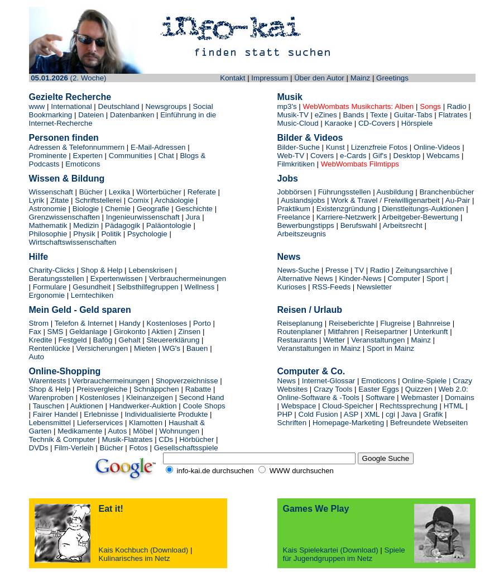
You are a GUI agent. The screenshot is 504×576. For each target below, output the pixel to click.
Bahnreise (433, 323)
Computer (404, 278)
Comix (138, 200)
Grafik (433, 414)
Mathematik (48, 225)
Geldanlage (88, 331)
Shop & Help (102, 270)
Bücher (91, 192)
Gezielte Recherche (70, 97)
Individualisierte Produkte (166, 414)
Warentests (47, 381)
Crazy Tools (333, 389)
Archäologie (174, 200)
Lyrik (37, 200)
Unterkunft (431, 331)
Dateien (91, 115)
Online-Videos (437, 147)
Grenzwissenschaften (64, 217)
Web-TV (291, 155)
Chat (166, 155)
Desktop (407, 155)
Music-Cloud (298, 123)
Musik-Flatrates (127, 439)
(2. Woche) (68, 78)
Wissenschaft (51, 192)
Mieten (145, 348)
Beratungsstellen (56, 278)
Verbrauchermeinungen (188, 278)
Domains (459, 397)
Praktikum (293, 208)
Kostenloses (166, 323)
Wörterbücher (158, 192)
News (289, 256)
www (37, 106)
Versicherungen (102, 348)
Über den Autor (319, 78)
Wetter (333, 340)
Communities (130, 155)
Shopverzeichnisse (187, 381)
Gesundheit (92, 287)
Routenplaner (299, 331)
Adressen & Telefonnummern (77, 147)
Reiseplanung (300, 323)
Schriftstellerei (98, 200)
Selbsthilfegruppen (147, 287)
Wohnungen (180, 431)
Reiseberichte (352, 323)
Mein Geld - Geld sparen (80, 310)
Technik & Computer (62, 439)
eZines (326, 115)
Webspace (298, 406)
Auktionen (86, 406)
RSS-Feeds (331, 287)
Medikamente (79, 431)
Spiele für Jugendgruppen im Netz (344, 554)
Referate (202, 192)
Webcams (442, 155)
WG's (171, 348)
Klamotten (145, 422)
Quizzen (420, 389)
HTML (454, 406)
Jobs (287, 178)
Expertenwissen (116, 278)
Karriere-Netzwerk (346, 217)
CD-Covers (377, 123)
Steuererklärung (172, 340)
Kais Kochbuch (123, 550)
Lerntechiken (92, 295)
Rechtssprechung (409, 406)
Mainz (361, 78)
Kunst (335, 147)
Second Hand (201, 397)
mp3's (287, 106)
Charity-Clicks (52, 270)
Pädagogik (122, 225)
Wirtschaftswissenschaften (73, 242)
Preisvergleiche (101, 389)
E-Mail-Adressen (158, 147)
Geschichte (194, 208)
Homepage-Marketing (348, 422)
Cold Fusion (318, 414)
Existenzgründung (346, 208)
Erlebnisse (101, 414)
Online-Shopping (65, 371)
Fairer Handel (55, 414)
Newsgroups (165, 106)
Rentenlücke (49, 348)
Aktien (161, 331)
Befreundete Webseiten (429, 422)
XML (372, 414)
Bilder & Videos (310, 137)
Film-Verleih (73, 448)
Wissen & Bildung (67, 178)
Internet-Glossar (329, 381)
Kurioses (291, 287)
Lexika (120, 192)
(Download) (169, 550)
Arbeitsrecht (403, 225)
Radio (457, 106)
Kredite (40, 340)
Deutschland (119, 106)
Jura (193, 217)
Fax (35, 331)
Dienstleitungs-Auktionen (424, 208)
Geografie (153, 208)
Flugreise (396, 323)
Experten (89, 155)
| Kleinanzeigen (147, 397)
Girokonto (129, 331)
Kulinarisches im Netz (134, 558)
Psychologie (147, 234)
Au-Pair (457, 200)
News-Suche (298, 270)
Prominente (48, 155)
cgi (390, 414)
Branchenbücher (446, 192)
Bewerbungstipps (305, 225)
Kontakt (232, 78)
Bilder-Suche (298, 147)
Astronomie (47, 208)
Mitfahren (343, 331)
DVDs (39, 448)
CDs (166, 439)
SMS (55, 331)
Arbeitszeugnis (301, 234)
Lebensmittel (51, 422)
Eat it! (111, 508)
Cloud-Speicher (347, 406)
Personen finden (64, 137)
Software (380, 397)
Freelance (293, 217)
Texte (379, 115)
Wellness (200, 287)
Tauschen (48, 406)
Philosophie (48, 234)
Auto (36, 357)
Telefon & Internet (84, 323)
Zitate (59, 200)
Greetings (392, 78)
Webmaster (420, 397)
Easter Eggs (378, 389)
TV (359, 270)
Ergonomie (47, 295)
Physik (84, 234)
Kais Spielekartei (310, 550)
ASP (351, 414)
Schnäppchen (156, 389)
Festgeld (73, 340)
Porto (202, 323)
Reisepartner (386, 331)
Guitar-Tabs (413, 115)
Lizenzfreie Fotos (379, 147)
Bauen (197, 348)
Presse (336, 270)
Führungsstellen (344, 192)
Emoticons (82, 164)
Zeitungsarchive (422, 270)
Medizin (86, 225)
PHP (284, 414)
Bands (353, 115)
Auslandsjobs (303, 200)
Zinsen (189, 331)
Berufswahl (358, 225)
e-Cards (353, 155)
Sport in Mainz (390, 348)
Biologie (86, 208)
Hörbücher (196, 439)
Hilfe (39, 256)
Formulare (50, 287)
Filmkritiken (296, 164)
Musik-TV (293, 115)
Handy (130, 323)
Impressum (269, 78)
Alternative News (305, 278)
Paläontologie (168, 225)
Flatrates (452, 115)
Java (410, 414)
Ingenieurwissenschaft (143, 217)
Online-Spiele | (426, 381)
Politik (111, 234)
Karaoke (338, 123)
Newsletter (374, 287)
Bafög (103, 340)
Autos (117, 431)
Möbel (144, 431)
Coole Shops (204, 406)
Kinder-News (360, 278)
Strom (39, 323)
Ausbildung (395, 192)
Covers (322, 155)
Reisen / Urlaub (309, 310)
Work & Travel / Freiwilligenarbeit (385, 200)
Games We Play (316, 508)
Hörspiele (417, 123)
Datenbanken (131, 115)
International (72, 106)
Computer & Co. (311, 371)
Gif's (379, 155)
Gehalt (129, 340)
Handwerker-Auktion (143, 406)
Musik (290, 97)
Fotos (138, 448)
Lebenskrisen (150, 270)
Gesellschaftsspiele (186, 448)
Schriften (292, 422)
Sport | (437, 278)
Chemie (118, 208)
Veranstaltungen (378, 340)
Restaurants (297, 340)
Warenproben (51, 397)
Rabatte (198, 389)
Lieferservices (100, 422)
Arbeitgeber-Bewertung (420, 217)
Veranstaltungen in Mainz (319, 348)
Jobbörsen (294, 192)
